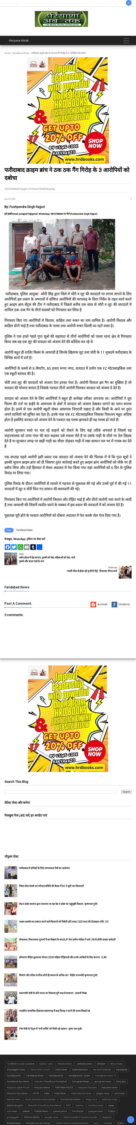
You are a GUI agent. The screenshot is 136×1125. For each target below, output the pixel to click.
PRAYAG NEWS (32, 1103)
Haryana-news (110, 1074)
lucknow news (109, 1085)
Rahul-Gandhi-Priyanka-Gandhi (80, 1103)
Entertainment (80, 1056)
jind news (120, 1079)
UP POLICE (99, 1115)
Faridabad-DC (56, 1062)
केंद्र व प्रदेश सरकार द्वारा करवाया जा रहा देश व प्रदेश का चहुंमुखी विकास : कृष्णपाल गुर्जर (58, 890)
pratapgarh (13, 1103)
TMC (72, 1115)
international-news (81, 1079)
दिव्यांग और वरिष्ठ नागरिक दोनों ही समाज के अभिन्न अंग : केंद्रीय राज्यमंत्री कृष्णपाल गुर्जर (58, 961)
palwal (26, 1097)
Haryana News (42, 1074)
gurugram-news (102, 1068)
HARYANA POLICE (64, 1074)
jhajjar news (103, 1079)
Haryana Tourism (87, 1074)
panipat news (95, 1097)
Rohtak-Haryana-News (38, 1109)
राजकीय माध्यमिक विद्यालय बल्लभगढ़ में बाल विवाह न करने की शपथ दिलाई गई (54, 997)
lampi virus (91, 1085)
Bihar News (116, 1050)
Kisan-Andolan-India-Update (40, 1085)
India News (60, 1079)
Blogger (102, 590)
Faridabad (121, 1056)
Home (7, 53)
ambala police (84, 1050)
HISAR (36, 1079)
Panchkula (77, 1097)
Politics (111, 1097)
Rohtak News (14, 1109)
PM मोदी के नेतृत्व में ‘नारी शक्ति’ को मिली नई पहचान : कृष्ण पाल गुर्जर (50, 1015)
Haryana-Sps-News (17, 1079)
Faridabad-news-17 (105, 1062)
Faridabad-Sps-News (18, 1068)
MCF (68, 1091)
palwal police (60, 1097)
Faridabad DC (14, 1062)
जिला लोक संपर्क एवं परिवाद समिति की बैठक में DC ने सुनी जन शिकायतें (51, 872)
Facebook (124, 590)
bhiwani (101, 1050)
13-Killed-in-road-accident (20, 1050)
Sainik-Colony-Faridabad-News (72, 1109)
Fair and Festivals (102, 1056)
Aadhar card (45, 1050)
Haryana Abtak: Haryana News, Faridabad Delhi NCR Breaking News (51, 1121)
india (46, 1079)
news (111, 1091)
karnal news (13, 1085)
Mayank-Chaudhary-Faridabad (44, 1091)
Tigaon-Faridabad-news (52, 1115)
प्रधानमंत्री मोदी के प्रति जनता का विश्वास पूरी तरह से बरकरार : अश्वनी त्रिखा (53, 979)
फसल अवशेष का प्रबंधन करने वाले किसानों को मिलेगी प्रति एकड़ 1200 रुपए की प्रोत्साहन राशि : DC (64, 908)
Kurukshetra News (71, 1085)
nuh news (12, 1097)
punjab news (52, 1103)
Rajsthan (107, 1103)
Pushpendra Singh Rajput (27, 207)
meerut (79, 1091)
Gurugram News (80, 1068)
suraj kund (12, 1115)
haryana (121, 1068)
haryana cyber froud (18, 1074)
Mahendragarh (15, 1091)
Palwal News (41, 1097)
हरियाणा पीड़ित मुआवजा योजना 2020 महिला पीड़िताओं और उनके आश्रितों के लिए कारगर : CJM (62, 943)
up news (84, 1115)
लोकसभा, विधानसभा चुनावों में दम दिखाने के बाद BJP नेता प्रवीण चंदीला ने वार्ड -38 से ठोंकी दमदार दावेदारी (67, 926)
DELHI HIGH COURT (40, 1056)
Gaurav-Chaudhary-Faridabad (50, 1068)
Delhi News (61, 1056)
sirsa (96, 1109)
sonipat (108, 1109)
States (120, 1109)
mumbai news (95, 1091)
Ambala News (64, 1050)
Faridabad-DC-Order (79, 1062)
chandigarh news (16, 1056)
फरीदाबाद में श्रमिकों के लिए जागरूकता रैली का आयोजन (44, 854)
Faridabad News (21, 53)
